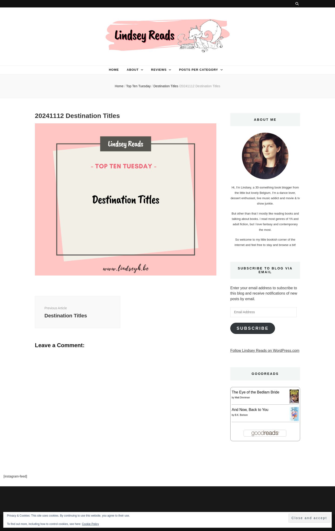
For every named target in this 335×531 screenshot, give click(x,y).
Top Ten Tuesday (138, 86)
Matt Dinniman (242, 397)
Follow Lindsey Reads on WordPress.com (264, 351)
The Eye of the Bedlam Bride (255, 392)
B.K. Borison (241, 415)
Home (114, 69)
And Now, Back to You (250, 410)
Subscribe (253, 328)
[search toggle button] (297, 3)
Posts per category (198, 69)
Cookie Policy (90, 524)
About (133, 69)
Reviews (159, 69)
